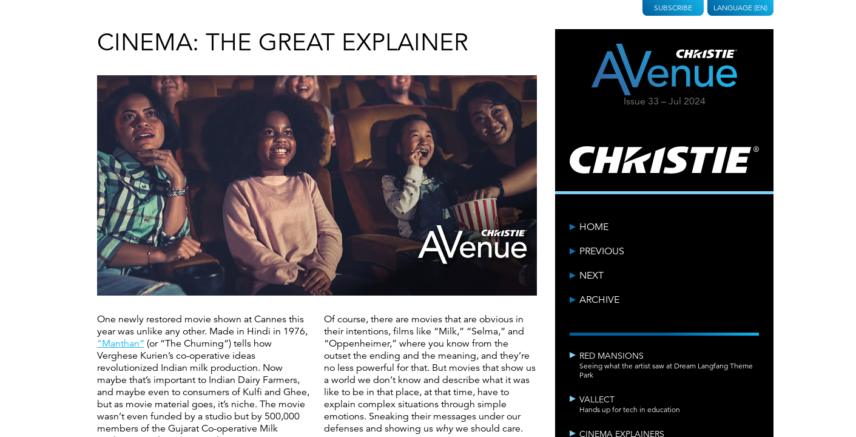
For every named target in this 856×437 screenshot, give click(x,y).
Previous (601, 251)
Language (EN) (740, 7)
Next (591, 275)
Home (593, 227)
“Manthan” (120, 343)
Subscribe (673, 7)
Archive (599, 300)
